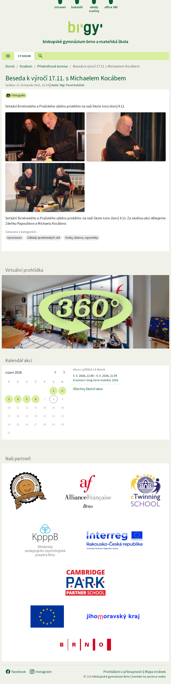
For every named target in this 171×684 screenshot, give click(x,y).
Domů (10, 66)
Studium (24, 56)
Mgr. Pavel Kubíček (72, 85)
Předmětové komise (52, 66)
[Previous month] (55, 372)
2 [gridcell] (62, 390)
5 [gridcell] (26, 399)
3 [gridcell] (9, 399)
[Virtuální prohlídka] (85, 312)
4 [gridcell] (17, 399)
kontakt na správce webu (149, 676)
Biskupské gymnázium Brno (112, 676)
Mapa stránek (155, 671)
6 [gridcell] (35, 399)
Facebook (15, 671)
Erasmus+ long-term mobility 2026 (95, 380)
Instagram (40, 671)
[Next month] (64, 372)
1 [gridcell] (53, 390)
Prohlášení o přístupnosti (122, 671)
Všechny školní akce (88, 389)
